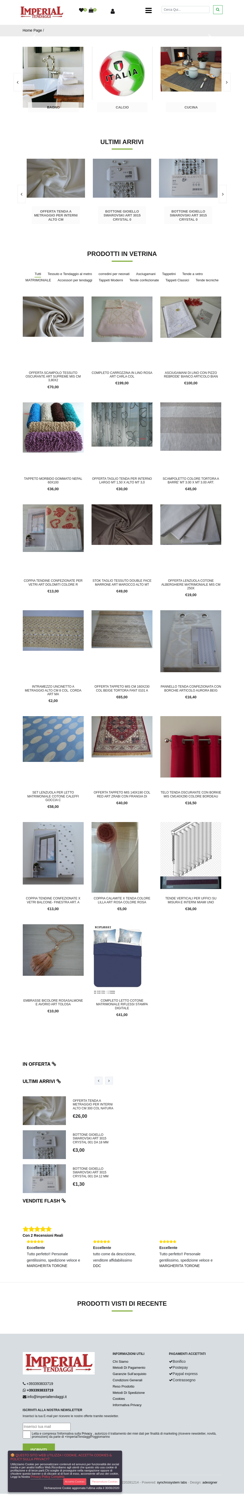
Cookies (119, 1399)
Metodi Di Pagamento (129, 1368)
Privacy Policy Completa (47, 1477)
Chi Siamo (120, 1362)
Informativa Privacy (127, 1405)
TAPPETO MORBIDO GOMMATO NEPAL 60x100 (53, 480)
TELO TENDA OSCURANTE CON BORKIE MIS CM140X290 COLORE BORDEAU (191, 794)
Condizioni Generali (127, 1380)
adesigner (209, 1482)
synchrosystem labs (172, 1482)
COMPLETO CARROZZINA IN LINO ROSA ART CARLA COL (122, 374)
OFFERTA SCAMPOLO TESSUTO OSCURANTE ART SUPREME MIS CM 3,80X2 (53, 376)
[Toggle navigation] (148, 10)
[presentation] (227, 82)
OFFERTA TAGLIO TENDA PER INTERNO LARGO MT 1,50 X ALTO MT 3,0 (122, 480)
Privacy (87, 1433)
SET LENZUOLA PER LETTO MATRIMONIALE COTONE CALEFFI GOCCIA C (53, 796)
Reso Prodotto (123, 1386)
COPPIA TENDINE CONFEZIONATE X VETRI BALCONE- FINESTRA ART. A (53, 900)
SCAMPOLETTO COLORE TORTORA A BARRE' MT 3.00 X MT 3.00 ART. (191, 480)
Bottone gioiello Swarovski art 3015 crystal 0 (122, 215)
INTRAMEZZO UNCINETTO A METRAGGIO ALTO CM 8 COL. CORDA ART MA (53, 690)
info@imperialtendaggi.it (46, 1397)
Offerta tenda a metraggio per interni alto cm (55, 215)
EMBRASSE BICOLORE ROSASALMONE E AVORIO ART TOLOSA (53, 1002)
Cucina (191, 107)
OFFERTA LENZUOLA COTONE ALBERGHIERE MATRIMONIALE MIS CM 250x (190, 584)
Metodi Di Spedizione (129, 1393)
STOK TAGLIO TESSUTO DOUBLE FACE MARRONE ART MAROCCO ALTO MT (122, 582)
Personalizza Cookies (104, 1481)
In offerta (39, 1064)
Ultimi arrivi (42, 1081)
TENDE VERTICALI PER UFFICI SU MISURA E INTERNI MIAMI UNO (191, 900)
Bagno (53, 107)
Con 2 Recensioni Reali (43, 1235)
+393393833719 (39, 1384)
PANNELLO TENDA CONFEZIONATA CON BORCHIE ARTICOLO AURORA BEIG (191, 688)
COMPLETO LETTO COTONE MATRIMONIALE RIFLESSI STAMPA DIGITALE (122, 1004)
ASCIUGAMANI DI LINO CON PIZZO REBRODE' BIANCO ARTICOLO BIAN (191, 374)
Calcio (122, 107)
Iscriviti (39, 1450)
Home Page (32, 30)
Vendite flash (44, 1201)
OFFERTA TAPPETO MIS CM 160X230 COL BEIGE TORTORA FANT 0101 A (121, 688)
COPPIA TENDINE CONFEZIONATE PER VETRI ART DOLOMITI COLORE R (53, 582)
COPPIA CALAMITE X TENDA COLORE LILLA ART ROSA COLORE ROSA (122, 900)
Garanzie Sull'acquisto (129, 1374)
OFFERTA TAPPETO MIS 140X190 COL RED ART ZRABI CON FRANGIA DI (122, 794)
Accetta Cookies (75, 1481)
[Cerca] (185, 9)
